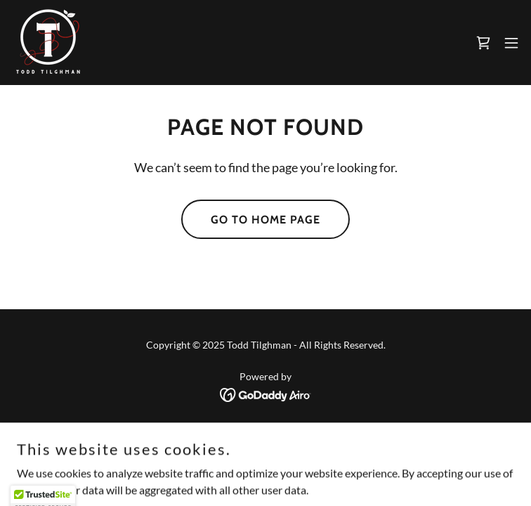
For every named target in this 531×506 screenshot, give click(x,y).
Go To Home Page (265, 219)
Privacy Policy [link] (266, 434)
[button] (511, 43)
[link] (48, 42)
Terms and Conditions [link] (266, 453)
